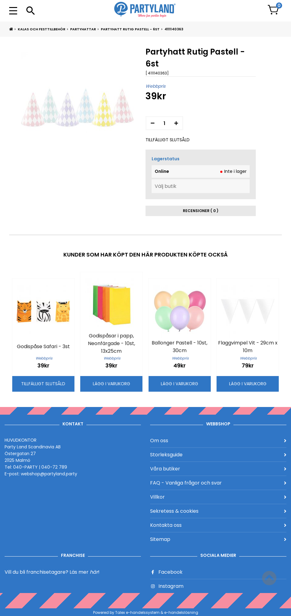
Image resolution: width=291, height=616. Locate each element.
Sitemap (218, 539)
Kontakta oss (218, 525)
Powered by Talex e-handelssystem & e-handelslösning (145, 612)
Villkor (218, 496)
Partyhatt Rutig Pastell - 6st (130, 29)
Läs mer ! (85, 572)
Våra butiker (218, 468)
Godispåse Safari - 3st (43, 346)
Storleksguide (218, 454)
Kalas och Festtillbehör (41, 29)
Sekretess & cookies (218, 511)
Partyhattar (83, 29)
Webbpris (155, 86)
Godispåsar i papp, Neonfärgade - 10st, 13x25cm (111, 343)
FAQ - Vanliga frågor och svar (218, 482)
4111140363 (173, 29)
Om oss (218, 440)
